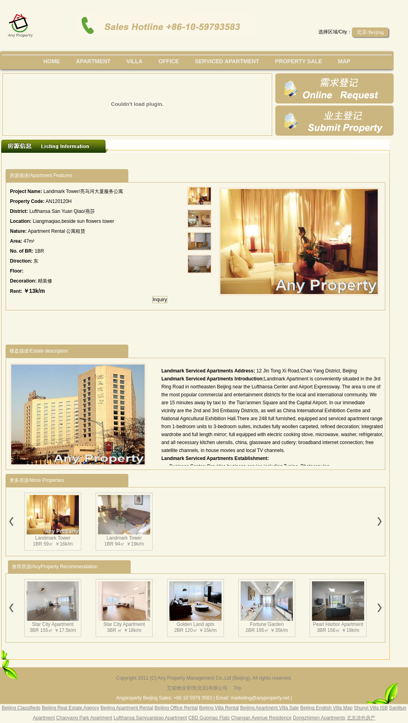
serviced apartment (227, 61)
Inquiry (160, 299)
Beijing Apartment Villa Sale (269, 708)
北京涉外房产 (361, 718)
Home (51, 61)
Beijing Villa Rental (219, 708)
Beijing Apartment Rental (126, 708)
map (344, 61)
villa (134, 61)
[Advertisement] (152, 161)
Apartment (93, 61)
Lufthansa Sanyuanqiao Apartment (150, 718)
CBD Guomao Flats (209, 718)
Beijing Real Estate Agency (70, 708)
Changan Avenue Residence (261, 718)
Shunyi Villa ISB (371, 708)
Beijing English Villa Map (326, 708)
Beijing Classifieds (21, 708)
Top (237, 688)
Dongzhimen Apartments (319, 718)
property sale (298, 61)
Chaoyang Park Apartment (84, 718)
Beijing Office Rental (176, 708)
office (169, 61)
